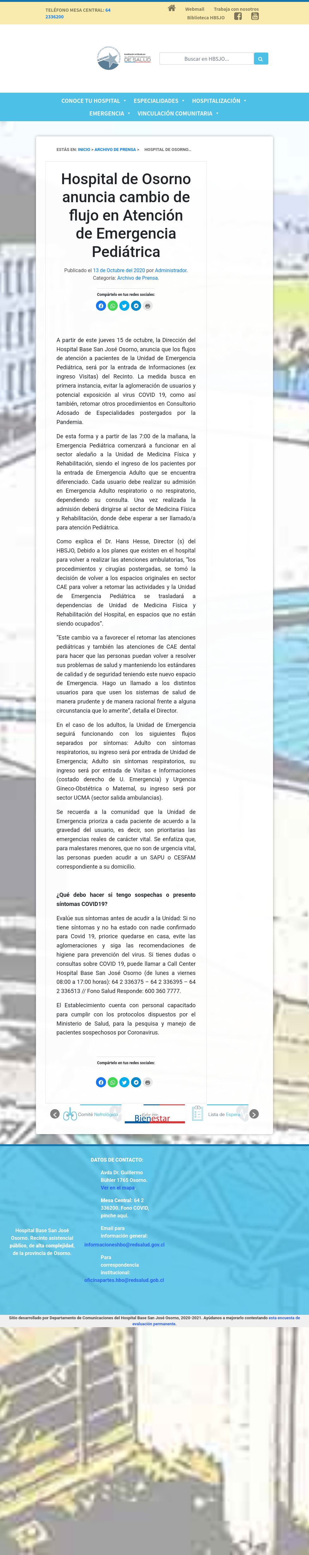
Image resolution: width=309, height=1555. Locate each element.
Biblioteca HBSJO (206, 17)
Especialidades (160, 100)
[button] (55, 1114)
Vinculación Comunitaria (179, 113)
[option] (91, 1113)
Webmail (194, 9)
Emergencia (110, 113)
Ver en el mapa (117, 1188)
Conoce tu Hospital (95, 100)
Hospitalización (219, 100)
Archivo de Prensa (137, 278)
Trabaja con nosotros (236, 9)
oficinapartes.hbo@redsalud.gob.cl (124, 1280)
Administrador (171, 270)
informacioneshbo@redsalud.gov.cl (124, 1245)
